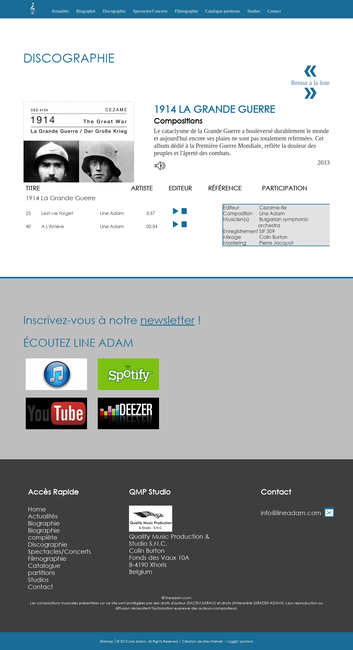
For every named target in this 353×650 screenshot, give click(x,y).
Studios (253, 11)
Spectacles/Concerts (59, 551)
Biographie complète (44, 534)
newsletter (167, 320)
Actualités (60, 11)
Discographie (47, 544)
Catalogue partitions (222, 11)
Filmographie (186, 11)
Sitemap (106, 641)
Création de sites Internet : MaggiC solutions (217, 641)
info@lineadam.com (291, 512)
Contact (274, 11)
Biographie (44, 523)
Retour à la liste (310, 82)
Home (37, 509)
